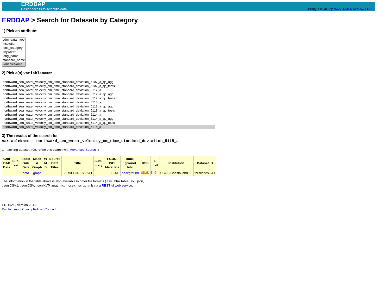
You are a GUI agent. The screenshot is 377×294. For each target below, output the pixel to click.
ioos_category (13, 48)
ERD (368, 9)
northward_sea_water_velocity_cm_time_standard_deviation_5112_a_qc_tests (108, 98)
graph (37, 173)
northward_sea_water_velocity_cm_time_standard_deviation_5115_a (108, 127)
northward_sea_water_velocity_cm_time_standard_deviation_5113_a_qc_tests (108, 111)
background (130, 173)
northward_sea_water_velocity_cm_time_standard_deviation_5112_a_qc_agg (108, 94)
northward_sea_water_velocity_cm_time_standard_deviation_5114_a (108, 115)
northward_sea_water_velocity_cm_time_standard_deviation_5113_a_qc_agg (108, 107)
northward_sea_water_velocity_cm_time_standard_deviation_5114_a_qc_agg (108, 119)
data (26, 173)
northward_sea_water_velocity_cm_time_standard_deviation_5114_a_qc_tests (108, 123)
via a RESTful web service (113, 185)
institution (13, 44)
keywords (13, 52)
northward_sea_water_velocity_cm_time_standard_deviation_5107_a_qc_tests (108, 86)
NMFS (347, 9)
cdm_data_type (13, 40)
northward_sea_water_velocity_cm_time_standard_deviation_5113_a (108, 102)
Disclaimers (10, 209)
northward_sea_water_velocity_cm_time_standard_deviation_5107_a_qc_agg (108, 82)
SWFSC (358, 9)
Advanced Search (83, 149)
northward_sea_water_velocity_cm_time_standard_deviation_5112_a (108, 90)
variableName (13, 64)
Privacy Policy (31, 209)
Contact (50, 209)
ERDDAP (15, 20)
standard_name (13, 60)
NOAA (337, 9)
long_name (13, 56)
